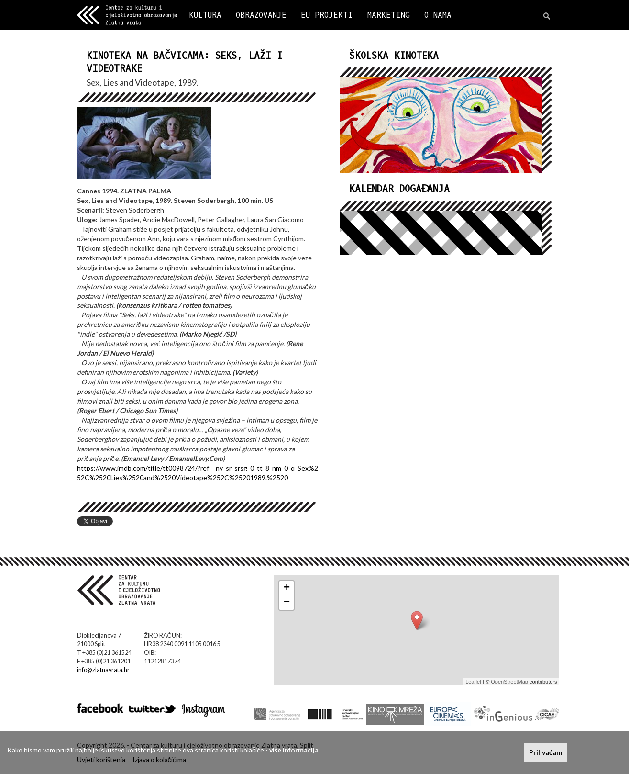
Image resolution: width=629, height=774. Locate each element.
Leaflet (473, 681)
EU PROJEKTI (327, 15)
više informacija (294, 750)
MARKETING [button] (388, 15)
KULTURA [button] (205, 15)
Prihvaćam (545, 752)
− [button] (287, 602)
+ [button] (287, 588)
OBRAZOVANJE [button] (261, 15)
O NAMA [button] (438, 15)
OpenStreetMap (509, 681)
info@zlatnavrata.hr (103, 669)
